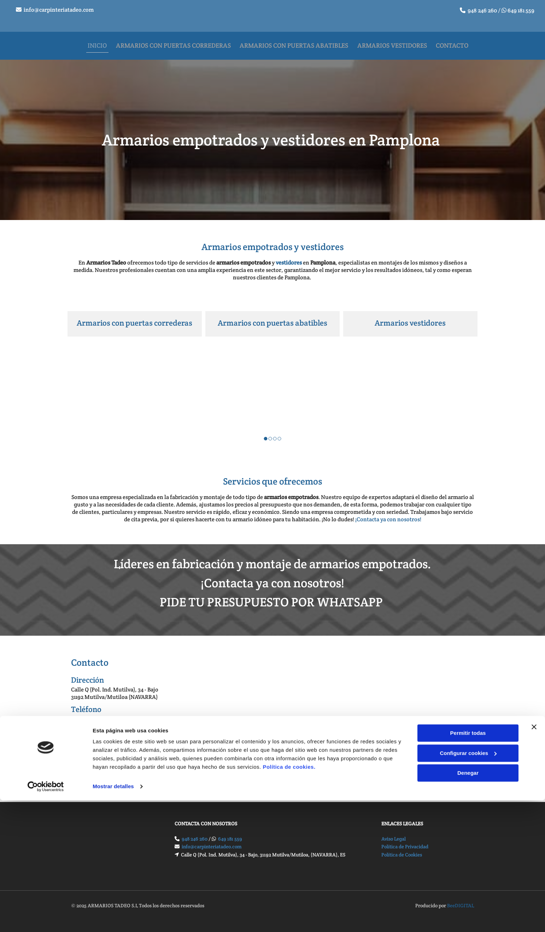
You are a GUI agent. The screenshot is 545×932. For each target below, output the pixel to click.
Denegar (468, 905)
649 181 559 (521, 10)
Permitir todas (468, 865)
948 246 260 (482, 10)
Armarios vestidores (410, 318)
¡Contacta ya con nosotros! (388, 514)
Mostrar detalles (113, 918)
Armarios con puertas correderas (134, 318)
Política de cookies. (289, 899)
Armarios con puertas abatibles (272, 318)
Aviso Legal (393, 834)
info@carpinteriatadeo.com (59, 9)
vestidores (289, 258)
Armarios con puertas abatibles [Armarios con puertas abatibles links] (296, 43)
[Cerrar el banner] (534, 858)
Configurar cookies (468, 884)
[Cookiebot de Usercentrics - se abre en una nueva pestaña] (46, 918)
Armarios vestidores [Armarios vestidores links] (396, 43)
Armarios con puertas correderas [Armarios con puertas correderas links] (174, 43)
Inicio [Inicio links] (96, 43)
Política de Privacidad (404, 842)
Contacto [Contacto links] (457, 43)
